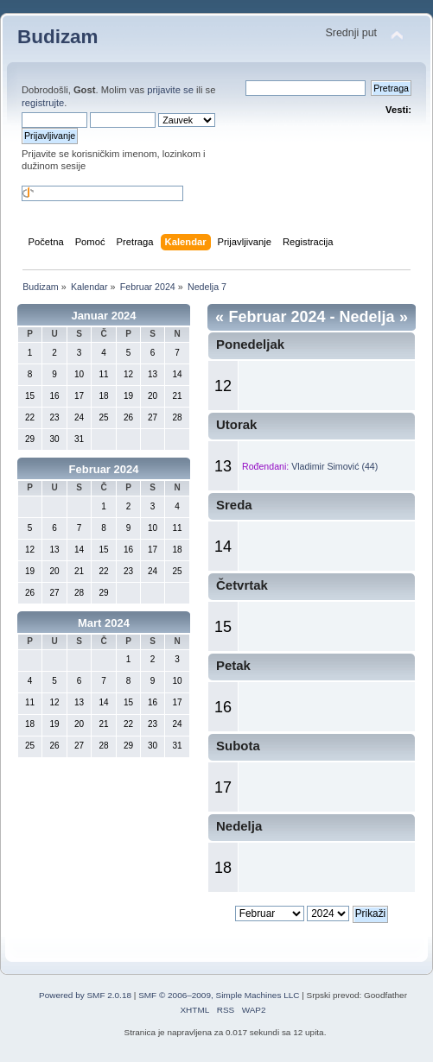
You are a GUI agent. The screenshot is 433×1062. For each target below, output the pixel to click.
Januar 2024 (103, 315)
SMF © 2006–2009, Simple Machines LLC (218, 995)
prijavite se (170, 90)
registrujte (43, 103)
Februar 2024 (104, 469)
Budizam (58, 36)
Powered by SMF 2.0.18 (85, 995)
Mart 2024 (104, 622)
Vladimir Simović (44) (334, 466)
